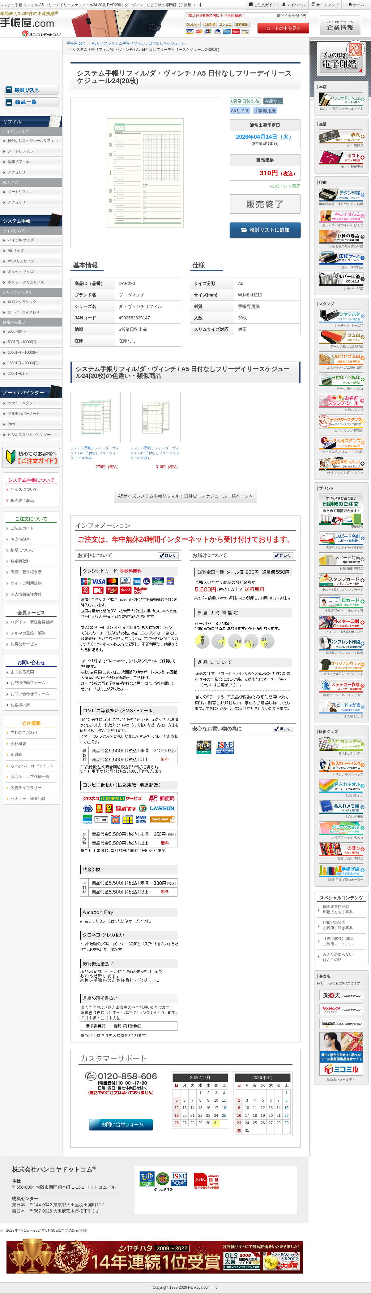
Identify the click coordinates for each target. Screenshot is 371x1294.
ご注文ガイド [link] (22, 528)
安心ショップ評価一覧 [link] (30, 776)
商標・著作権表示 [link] (26, 572)
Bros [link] (11, 424)
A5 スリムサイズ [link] (21, 261)
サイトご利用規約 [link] (26, 583)
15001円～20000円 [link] (22, 363)
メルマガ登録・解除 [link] (28, 633)
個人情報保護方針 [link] (26, 594)
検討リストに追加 (265, 230)
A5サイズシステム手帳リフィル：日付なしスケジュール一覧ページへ (185, 495)
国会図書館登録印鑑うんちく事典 (338, 909)
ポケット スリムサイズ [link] (26, 282)
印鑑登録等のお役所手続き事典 (338, 925)
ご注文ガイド (265, 5)
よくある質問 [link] (22, 671)
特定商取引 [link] (20, 561)
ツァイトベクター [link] (22, 403)
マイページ (296, 5)
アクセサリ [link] (17, 172)
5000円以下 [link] (17, 331)
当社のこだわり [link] (24, 732)
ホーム (358, 5)
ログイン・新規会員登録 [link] (32, 622)
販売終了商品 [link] (22, 500)
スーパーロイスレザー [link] (25, 312)
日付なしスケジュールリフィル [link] (33, 140)
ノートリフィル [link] (20, 151)
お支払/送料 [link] (21, 539)
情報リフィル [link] (18, 162)
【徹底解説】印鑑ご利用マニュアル (338, 941)
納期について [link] (22, 550)
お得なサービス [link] (24, 644)
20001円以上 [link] (18, 373)
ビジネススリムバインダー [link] (29, 434)
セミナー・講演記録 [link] (28, 798)
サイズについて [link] (24, 489)
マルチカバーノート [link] (24, 413)
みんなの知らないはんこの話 (338, 957)
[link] (95, 433)
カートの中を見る (283, 28)
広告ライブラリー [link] (26, 787)
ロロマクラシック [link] (22, 302)
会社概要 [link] (18, 743)
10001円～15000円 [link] (22, 352)
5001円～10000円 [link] (22, 342)
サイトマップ (327, 5)
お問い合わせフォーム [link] (30, 693)
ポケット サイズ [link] (20, 272)
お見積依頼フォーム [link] (28, 682)
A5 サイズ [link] (15, 250)
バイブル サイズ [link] (20, 240)
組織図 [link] (16, 754)
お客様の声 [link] (20, 705)
